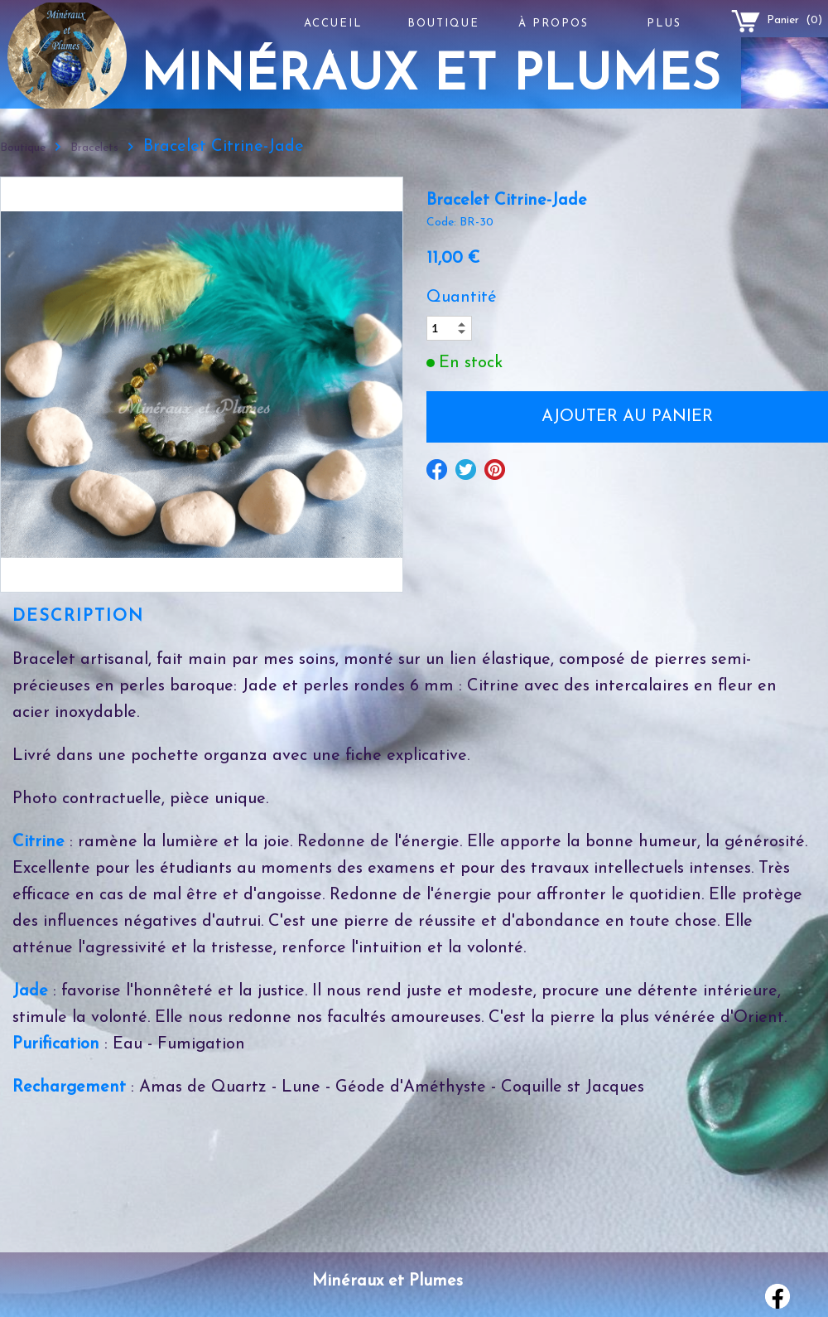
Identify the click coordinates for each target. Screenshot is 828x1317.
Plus (664, 23)
